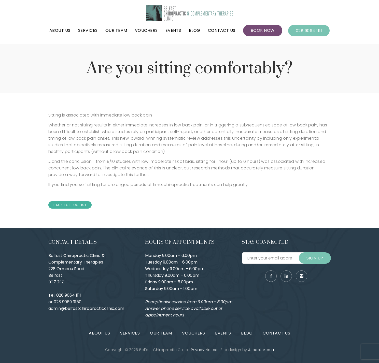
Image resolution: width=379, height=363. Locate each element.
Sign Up (314, 258)
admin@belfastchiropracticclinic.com (86, 308)
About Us (60, 30)
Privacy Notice (204, 349)
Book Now (263, 30)
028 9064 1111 (309, 31)
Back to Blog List (70, 205)
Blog (194, 30)
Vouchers (146, 30)
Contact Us (221, 30)
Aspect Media (261, 349)
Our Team (116, 30)
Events (173, 30)
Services (88, 30)
